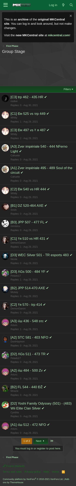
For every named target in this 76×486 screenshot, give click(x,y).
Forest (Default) (14, 466)
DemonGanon (18, 242)
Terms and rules (12, 471)
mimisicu (15, 226)
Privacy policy (33, 471)
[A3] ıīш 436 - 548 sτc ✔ (29, 321)
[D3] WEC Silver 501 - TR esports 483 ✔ (42, 255)
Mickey (14, 292)
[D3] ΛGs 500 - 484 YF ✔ (30, 272)
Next (40, 440)
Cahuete (15, 155)
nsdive (14, 101)
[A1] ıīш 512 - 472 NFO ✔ (30, 425)
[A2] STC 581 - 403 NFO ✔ (31, 337)
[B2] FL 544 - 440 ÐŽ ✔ (28, 387)
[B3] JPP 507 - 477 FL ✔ (29, 222)
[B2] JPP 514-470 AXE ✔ (30, 288)
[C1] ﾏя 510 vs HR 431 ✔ (30, 239)
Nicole (14, 259)
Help (46, 471)
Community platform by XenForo (33, 479)
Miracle (14, 391)
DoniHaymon (18, 341)
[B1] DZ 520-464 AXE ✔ (29, 206)
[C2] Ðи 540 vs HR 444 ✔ (30, 189)
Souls (14, 209)
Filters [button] (67, 89)
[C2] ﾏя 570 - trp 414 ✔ (28, 305)
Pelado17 (16, 275)
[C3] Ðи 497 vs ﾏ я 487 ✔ (30, 130)
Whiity (14, 117)
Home (55, 471)
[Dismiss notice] (70, 16)
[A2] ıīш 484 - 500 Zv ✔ (28, 370)
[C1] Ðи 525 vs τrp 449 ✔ (30, 114)
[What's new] (63, 5)
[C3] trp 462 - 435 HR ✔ (29, 97)
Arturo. (14, 325)
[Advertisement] (37, 68)
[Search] (71, 5)
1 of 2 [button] (26, 440)
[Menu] (5, 5)
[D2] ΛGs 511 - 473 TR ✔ (30, 354)
